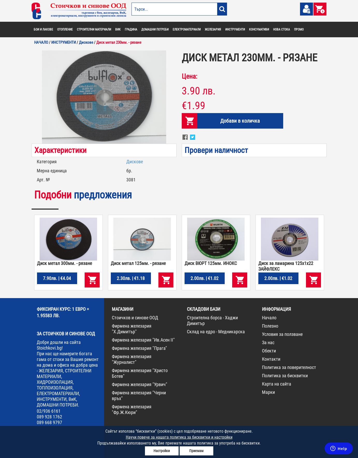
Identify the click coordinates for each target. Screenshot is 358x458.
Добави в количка (240, 121)
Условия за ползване (282, 334)
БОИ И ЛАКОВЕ (43, 29)
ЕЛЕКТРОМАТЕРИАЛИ (187, 29)
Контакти (271, 359)
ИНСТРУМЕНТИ (235, 29)
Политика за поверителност (289, 367)
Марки (268, 392)
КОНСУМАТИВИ (259, 29)
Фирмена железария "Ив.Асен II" (143, 340)
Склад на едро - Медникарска (216, 331)
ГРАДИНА (131, 29)
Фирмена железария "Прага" (139, 348)
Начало (269, 317)
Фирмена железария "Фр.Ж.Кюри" (131, 409)
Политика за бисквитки (285, 375)
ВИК (118, 29)
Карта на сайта (276, 384)
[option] (104, 97)
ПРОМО (299, 29)
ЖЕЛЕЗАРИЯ (213, 29)
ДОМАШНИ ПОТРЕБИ (155, 29)
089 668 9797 (49, 422)
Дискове (134, 161)
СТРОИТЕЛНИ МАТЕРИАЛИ (94, 29)
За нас (268, 342)
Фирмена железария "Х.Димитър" (131, 328)
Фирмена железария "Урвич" (139, 384)
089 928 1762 (49, 416)
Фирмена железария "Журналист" (131, 359)
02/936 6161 (49, 411)
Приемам (196, 451)
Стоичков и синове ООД (135, 317)
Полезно (270, 326)
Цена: (189, 76)
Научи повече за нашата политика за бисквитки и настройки (179, 437)
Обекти (269, 350)
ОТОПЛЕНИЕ (65, 29)
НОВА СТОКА (281, 29)
